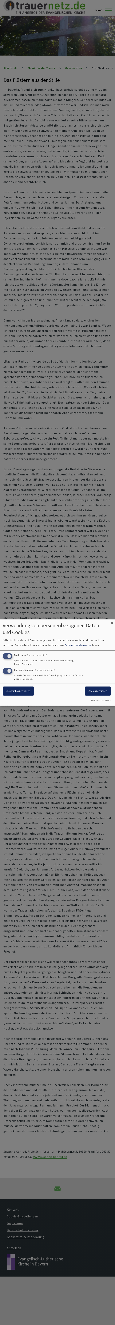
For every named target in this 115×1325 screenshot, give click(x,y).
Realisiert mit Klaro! (101, 700)
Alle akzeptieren (98, 691)
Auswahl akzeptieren (18, 691)
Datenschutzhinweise (78, 645)
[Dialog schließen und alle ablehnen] (112, 621)
